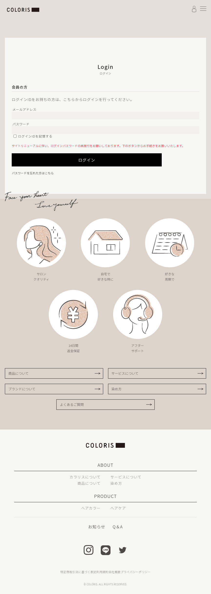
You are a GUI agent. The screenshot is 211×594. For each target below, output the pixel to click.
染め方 (116, 388)
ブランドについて (22, 388)
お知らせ (97, 527)
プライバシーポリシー (136, 572)
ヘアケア (119, 508)
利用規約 (103, 572)
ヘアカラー (90, 508)
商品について (18, 373)
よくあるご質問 (72, 404)
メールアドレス (24, 109)
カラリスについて (84, 477)
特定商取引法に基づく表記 (78, 572)
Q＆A (117, 527)
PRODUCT (105, 496)
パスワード (21, 124)
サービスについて (125, 373)
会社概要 (115, 572)
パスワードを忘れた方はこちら (33, 173)
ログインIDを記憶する (35, 136)
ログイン (77, 160)
